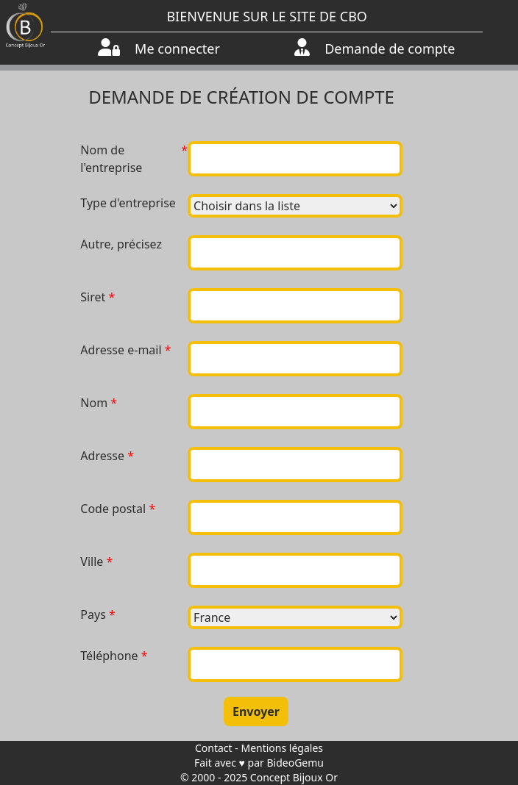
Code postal (113, 509)
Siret (92, 297)
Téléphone (109, 656)
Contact (214, 748)
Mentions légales (282, 748)
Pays (92, 614)
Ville (91, 561)
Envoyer (256, 711)
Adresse (102, 456)
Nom (93, 403)
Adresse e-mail (120, 350)
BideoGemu (295, 763)
